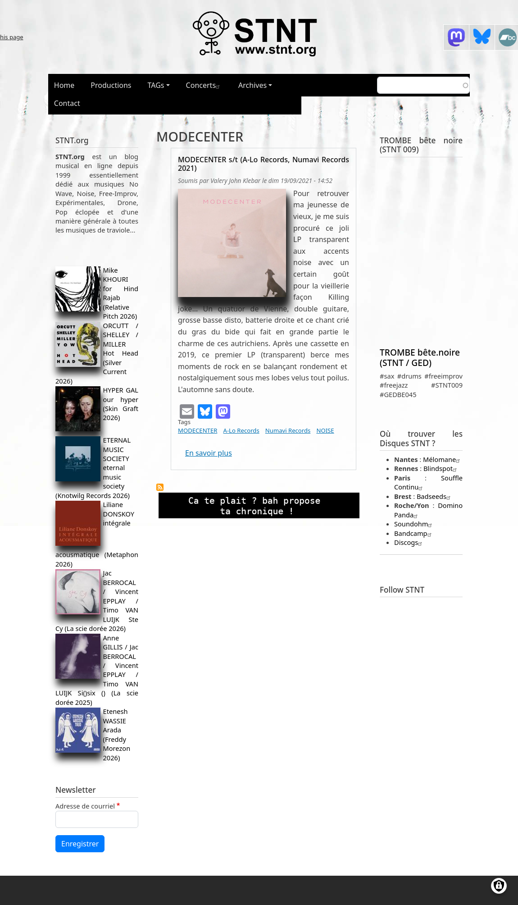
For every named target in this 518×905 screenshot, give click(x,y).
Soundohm (414, 523)
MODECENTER (197, 430)
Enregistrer (80, 844)
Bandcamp (414, 533)
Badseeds (435, 496)
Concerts (204, 85)
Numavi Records (288, 430)
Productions (111, 85)
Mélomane (442, 459)
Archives (252, 85)
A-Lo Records (241, 430)
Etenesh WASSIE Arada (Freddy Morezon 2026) (117, 734)
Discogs (409, 542)
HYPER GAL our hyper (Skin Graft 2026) (120, 403)
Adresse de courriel (85, 805)
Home (64, 85)
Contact (67, 103)
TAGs (156, 85)
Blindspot (441, 468)
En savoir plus (208, 453)
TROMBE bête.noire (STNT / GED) (420, 357)
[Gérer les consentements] (499, 886)
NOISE (325, 430)
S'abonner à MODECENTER (160, 487)
